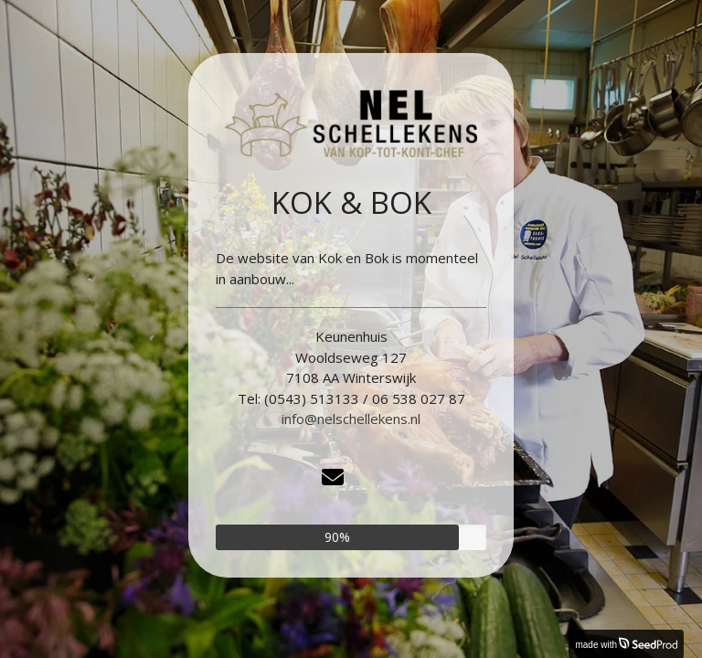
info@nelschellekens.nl (351, 418)
